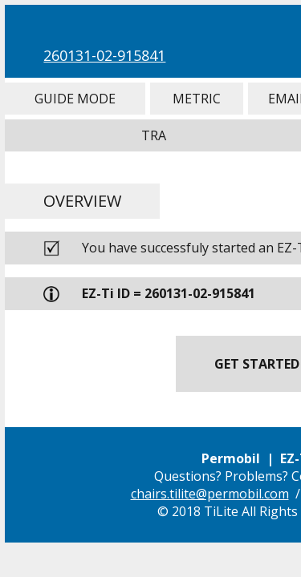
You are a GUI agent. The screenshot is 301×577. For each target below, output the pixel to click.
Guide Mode (74, 99)
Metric (196, 99)
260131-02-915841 (104, 55)
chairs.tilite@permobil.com (210, 493)
